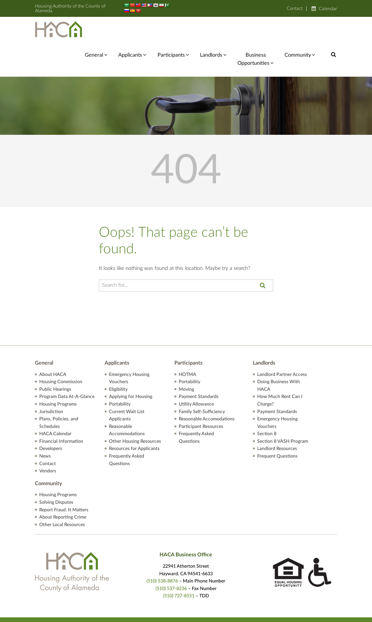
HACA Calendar (55, 408)
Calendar (328, 8)
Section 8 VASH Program (282, 416)
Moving (186, 364)
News (45, 431)
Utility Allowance (196, 379)
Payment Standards (199, 371)
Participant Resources (201, 401)
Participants (174, 30)
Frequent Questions (277, 431)
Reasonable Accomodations (207, 394)
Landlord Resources (277, 423)
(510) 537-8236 (171, 563)
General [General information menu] (99, 30)
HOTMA (187, 349)
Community (298, 30)
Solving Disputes (56, 477)
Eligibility (118, 364)
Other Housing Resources (135, 416)
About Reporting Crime (62, 492)
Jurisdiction (51, 386)
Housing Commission (60, 356)
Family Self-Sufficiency (202, 386)
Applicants (135, 30)
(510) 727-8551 (178, 571)
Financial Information (61, 416)
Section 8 (266, 408)
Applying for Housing (130, 371)
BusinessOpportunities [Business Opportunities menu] (255, 34)
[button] (333, 29)
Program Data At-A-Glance (66, 371)
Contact (295, 8)
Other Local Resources (62, 499)
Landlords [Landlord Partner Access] (214, 30)
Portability (119, 379)
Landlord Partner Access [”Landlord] (282, 349)
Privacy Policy (232, 613)
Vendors (47, 446)
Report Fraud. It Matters (63, 484)
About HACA (52, 349)
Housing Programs (58, 379)
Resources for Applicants (134, 423)
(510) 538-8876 (162, 556)
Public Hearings (55, 364)
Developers (50, 423)
